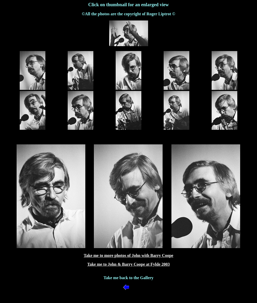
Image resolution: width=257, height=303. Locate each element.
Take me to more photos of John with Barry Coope (128, 255)
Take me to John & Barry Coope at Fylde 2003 (128, 264)
